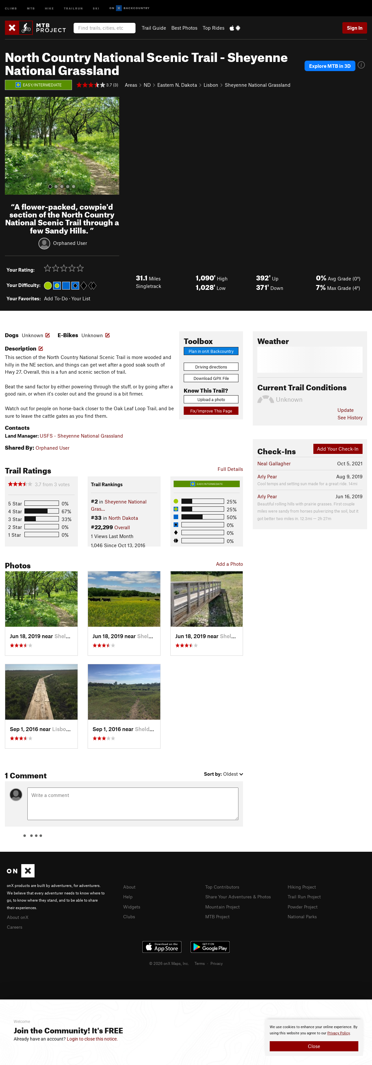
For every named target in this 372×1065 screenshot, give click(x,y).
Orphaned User (70, 243)
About (129, 887)
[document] (314, 1037)
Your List (80, 298)
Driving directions (211, 366)
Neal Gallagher (274, 463)
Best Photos (184, 28)
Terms (199, 962)
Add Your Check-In (338, 449)
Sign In (355, 28)
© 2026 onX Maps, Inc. (169, 962)
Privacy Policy (338, 1033)
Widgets (132, 906)
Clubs (129, 915)
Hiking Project (303, 887)
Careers (15, 926)
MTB (31, 8)
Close (314, 1046)
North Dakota (123, 518)
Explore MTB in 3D (330, 66)
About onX (18, 917)
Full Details (230, 469)
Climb (11, 8)
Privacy (216, 962)
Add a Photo (229, 564)
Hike (49, 8)
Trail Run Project (306, 896)
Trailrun (73, 8)
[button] (11, 146)
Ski (96, 8)
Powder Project (304, 906)
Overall (122, 527)
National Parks (304, 915)
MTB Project (218, 915)
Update (345, 410)
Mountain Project (224, 906)
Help (128, 896)
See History (350, 417)
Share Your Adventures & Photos (241, 896)
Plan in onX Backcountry (211, 351)
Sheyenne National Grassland (258, 85)
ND (147, 85)
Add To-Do (56, 298)
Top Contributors (223, 887)
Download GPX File (211, 378)
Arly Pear (267, 476)
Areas (131, 85)
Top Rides (213, 28)
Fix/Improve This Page (211, 410)
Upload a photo (211, 399)
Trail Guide (154, 28)
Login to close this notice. (92, 1039)
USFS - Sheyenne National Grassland (81, 436)
